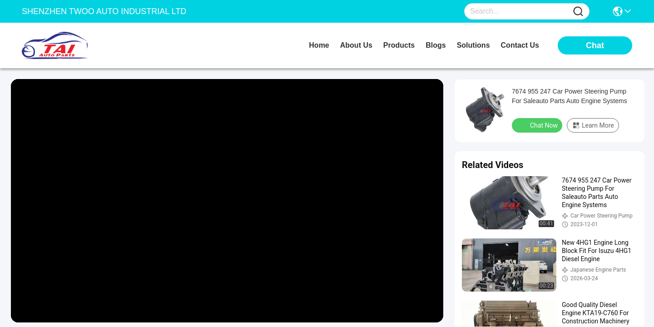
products (399, 45)
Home (319, 45)
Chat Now (538, 124)
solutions (473, 45)
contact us (520, 45)
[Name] (578, 11)
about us (356, 45)
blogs (436, 45)
